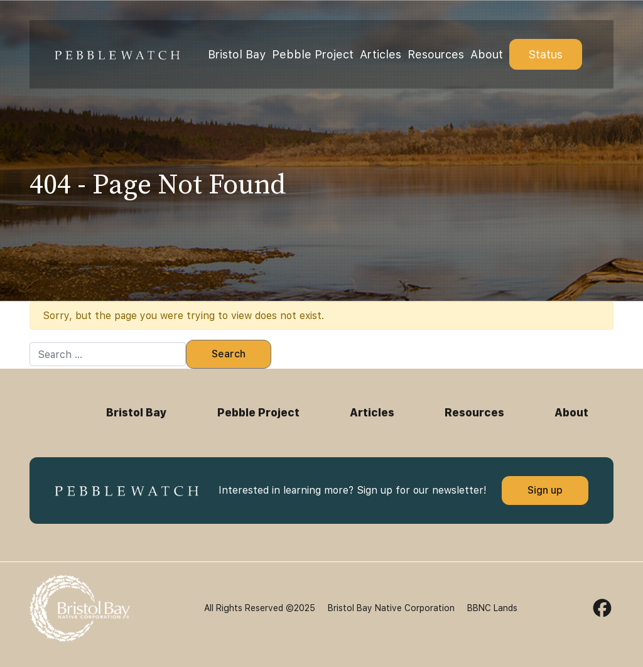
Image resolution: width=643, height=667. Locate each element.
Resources (436, 54)
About (486, 54)
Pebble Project (313, 54)
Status (546, 54)
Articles (380, 54)
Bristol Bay (237, 54)
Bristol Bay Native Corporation (391, 608)
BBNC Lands (492, 608)
